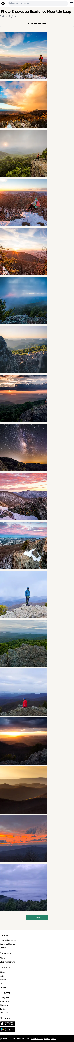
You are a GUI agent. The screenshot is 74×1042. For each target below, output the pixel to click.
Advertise (4, 980)
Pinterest (4, 1005)
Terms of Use (37, 1038)
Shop (2, 958)
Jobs (2, 976)
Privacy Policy (50, 1038)
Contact (3, 987)
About (2, 972)
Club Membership (7, 962)
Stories (3, 948)
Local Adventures (8, 940)
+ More (37, 918)
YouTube (4, 1013)
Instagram (4, 997)
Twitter (3, 1009)
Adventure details (37, 23)
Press (2, 983)
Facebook (4, 1001)
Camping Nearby (7, 944)
